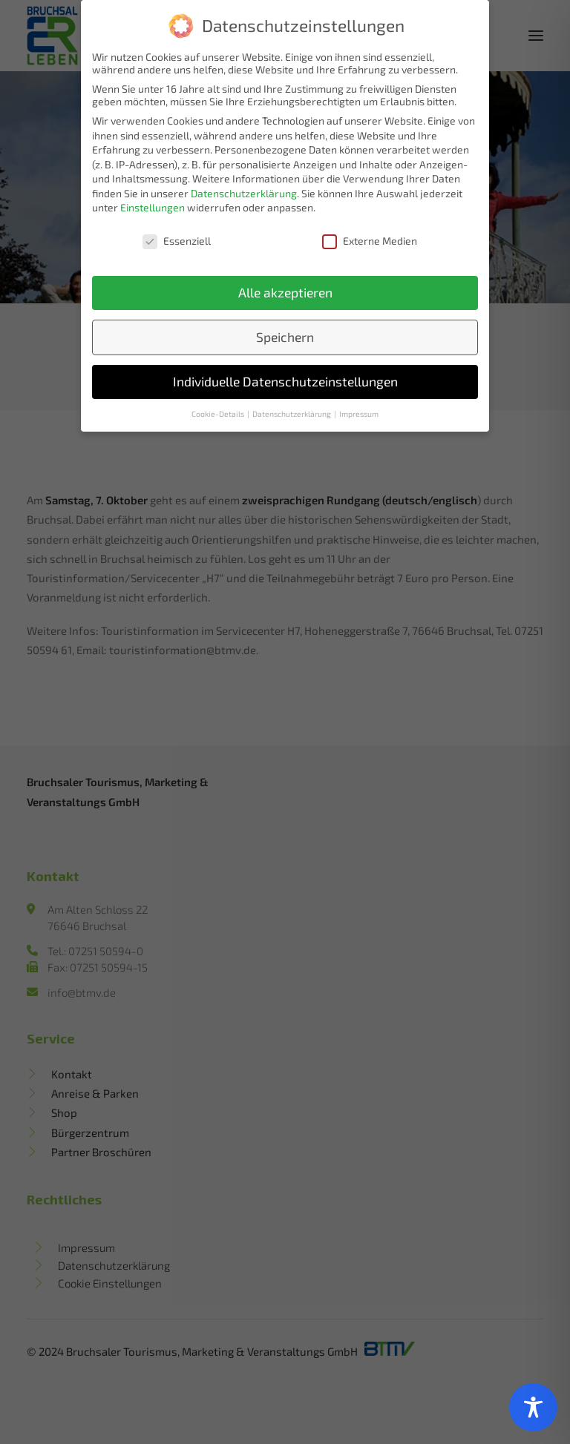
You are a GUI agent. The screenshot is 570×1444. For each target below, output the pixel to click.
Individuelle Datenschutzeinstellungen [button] (285, 379)
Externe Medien (369, 238)
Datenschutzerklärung (244, 191)
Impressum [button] (359, 410)
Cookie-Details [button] (218, 410)
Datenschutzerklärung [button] (292, 410)
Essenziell (176, 238)
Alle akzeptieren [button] (285, 290)
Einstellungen (152, 205)
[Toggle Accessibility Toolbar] (533, 1407)
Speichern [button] (285, 335)
